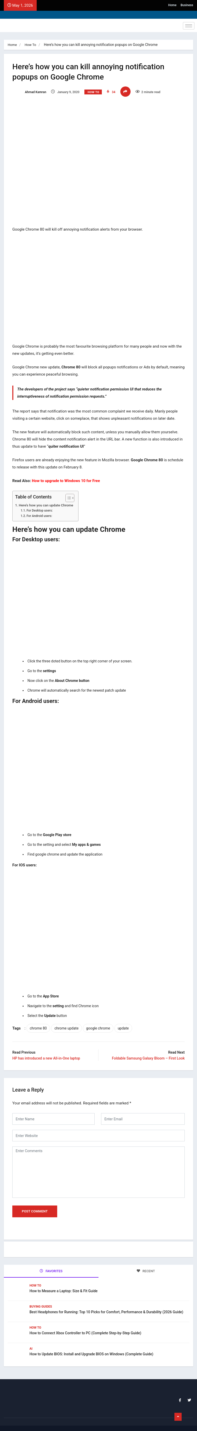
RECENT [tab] (146, 1266)
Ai (31, 1342)
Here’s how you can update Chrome (48, 501)
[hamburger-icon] (188, 26)
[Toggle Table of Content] (69, 493)
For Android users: (41, 512)
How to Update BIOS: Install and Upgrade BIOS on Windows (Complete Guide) (91, 1348)
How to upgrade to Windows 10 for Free (68, 476)
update (125, 1024)
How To (31, 45)
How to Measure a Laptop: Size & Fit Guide (63, 1285)
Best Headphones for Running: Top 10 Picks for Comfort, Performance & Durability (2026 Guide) (106, 1306)
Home (172, 5)
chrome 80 (40, 1024)
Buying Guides (40, 1300)
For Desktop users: (41, 506)
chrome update (68, 1024)
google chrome (100, 1024)
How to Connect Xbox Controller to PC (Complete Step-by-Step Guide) (85, 1327)
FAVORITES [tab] (51, 1266)
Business (187, 5)
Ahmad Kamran (31, 92)
